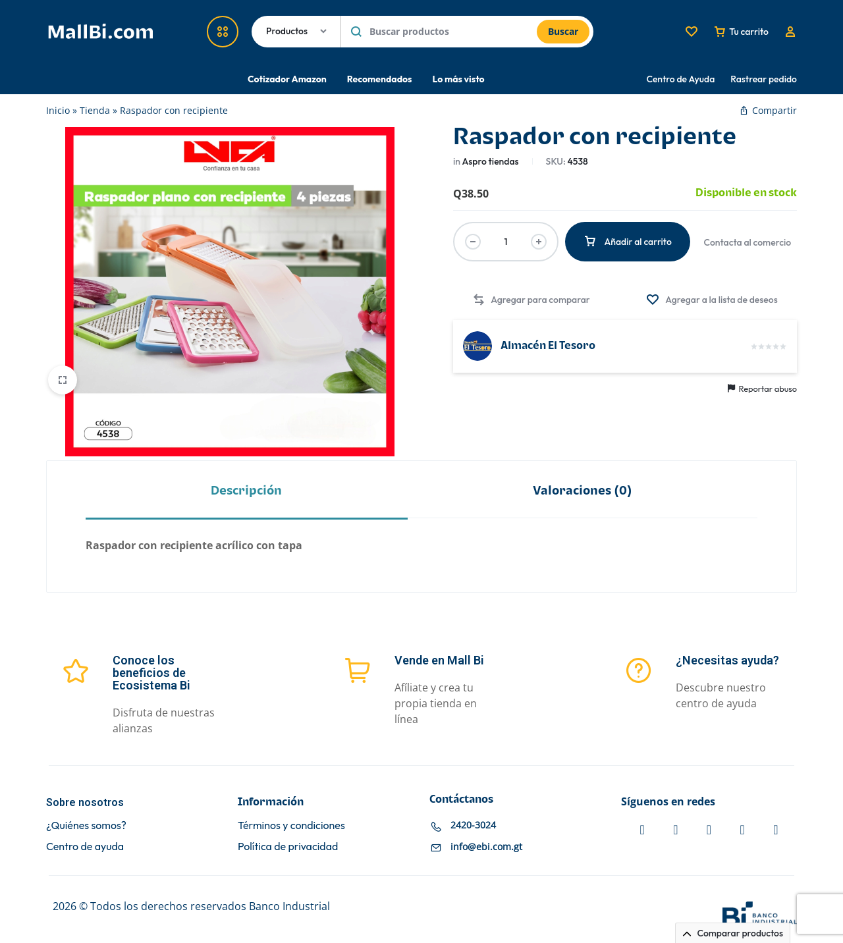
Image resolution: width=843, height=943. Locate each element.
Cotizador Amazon (287, 79)
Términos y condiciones (291, 825)
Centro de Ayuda (681, 79)
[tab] (247, 490)
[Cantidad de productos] (505, 241)
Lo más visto (458, 79)
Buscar (563, 31)
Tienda (95, 110)
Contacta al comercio (748, 242)
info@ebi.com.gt (486, 847)
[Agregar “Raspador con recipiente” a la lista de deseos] (711, 300)
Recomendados (379, 79)
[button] (530, 300)
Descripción (246, 491)
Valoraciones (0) (582, 491)
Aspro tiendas (490, 161)
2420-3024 (473, 825)
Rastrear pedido (763, 79)
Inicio (58, 110)
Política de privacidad (288, 846)
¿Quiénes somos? (86, 825)
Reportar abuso (762, 388)
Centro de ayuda (85, 846)
